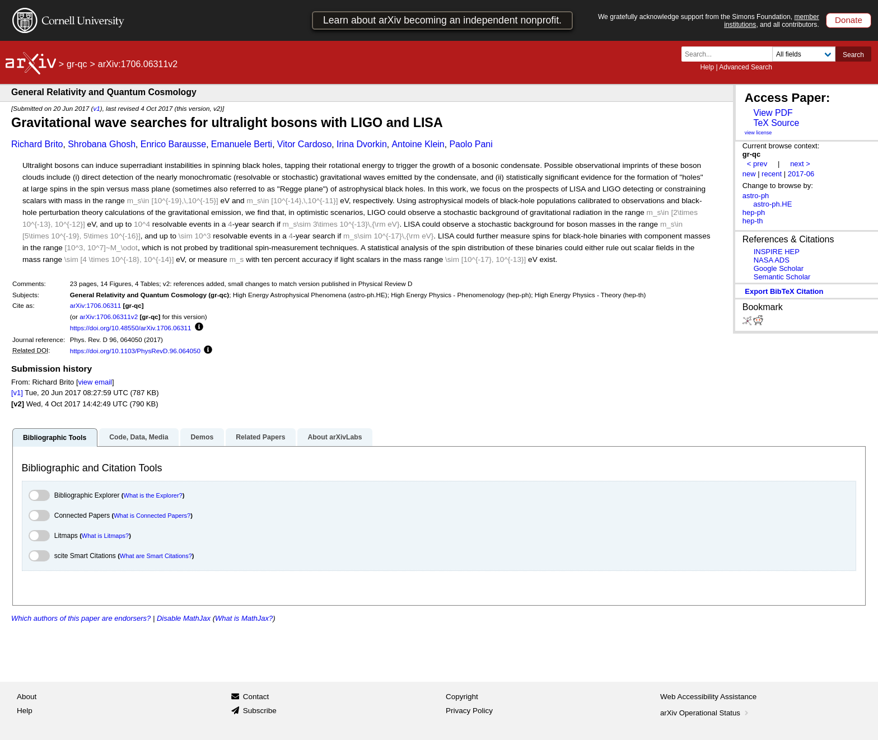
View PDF (772, 113)
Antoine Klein (417, 144)
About (26, 696)
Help (707, 67)
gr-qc (77, 64)
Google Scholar (779, 268)
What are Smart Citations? (156, 555)
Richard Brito (37, 144)
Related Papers (260, 437)
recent (772, 174)
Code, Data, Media (138, 437)
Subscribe (260, 710)
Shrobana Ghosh (102, 144)
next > (800, 164)
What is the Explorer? (153, 495)
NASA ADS (772, 260)
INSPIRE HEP (777, 251)
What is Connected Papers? (152, 515)
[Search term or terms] (730, 54)
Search (853, 55)
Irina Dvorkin (362, 144)
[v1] (17, 392)
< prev (757, 164)
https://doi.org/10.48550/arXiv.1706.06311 (131, 327)
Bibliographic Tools (54, 438)
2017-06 (801, 174)
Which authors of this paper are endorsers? (81, 618)
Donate (848, 20)
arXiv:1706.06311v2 (109, 316)
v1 (96, 108)
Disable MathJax (184, 618)
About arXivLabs (334, 437)
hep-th (752, 221)
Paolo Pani (470, 144)
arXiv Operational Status (705, 713)
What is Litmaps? (105, 535)
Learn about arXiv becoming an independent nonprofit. (442, 20)
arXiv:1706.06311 (96, 305)
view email (94, 382)
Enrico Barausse (173, 144)
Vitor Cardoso (304, 144)
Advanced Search (745, 67)
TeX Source (776, 123)
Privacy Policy (469, 710)
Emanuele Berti (241, 144)
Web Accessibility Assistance (708, 696)
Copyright (462, 696)
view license (758, 132)
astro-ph (755, 195)
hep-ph (753, 212)
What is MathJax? (244, 618)
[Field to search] (803, 54)
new (749, 174)
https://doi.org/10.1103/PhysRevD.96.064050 (135, 350)
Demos (201, 437)
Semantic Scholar (782, 277)
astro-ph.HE (772, 204)
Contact (256, 696)
